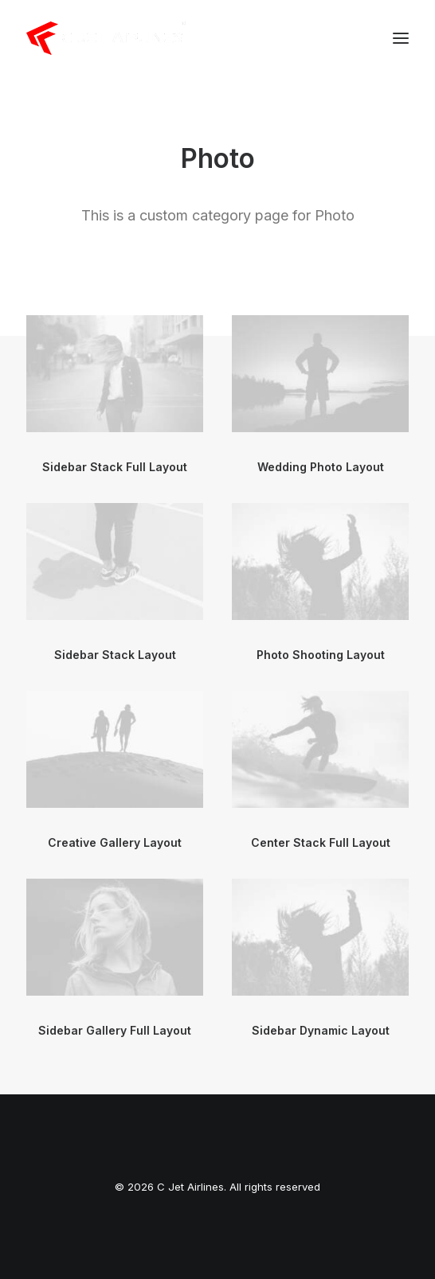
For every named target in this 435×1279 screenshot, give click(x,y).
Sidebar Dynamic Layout (321, 1030)
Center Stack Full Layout (320, 842)
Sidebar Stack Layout (115, 654)
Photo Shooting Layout (321, 654)
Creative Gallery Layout (115, 842)
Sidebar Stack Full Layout (114, 467)
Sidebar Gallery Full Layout (114, 1030)
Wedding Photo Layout (320, 467)
